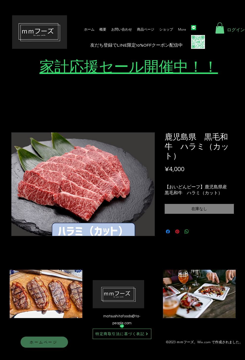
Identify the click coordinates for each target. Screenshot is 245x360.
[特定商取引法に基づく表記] (122, 334)
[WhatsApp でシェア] (187, 231)
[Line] (193, 27)
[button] (219, 28)
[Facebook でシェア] (168, 231)
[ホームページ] (44, 342)
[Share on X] (196, 231)
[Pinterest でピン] (177, 231)
